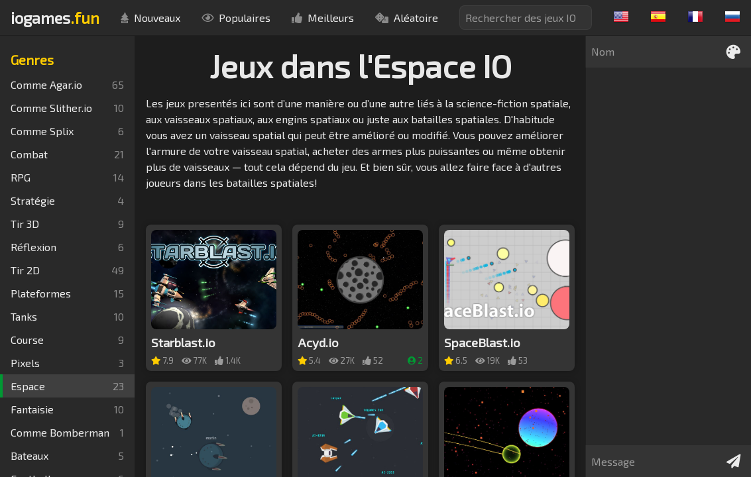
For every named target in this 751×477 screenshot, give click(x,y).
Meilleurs (323, 17)
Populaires (236, 17)
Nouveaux (150, 17)
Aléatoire (406, 17)
